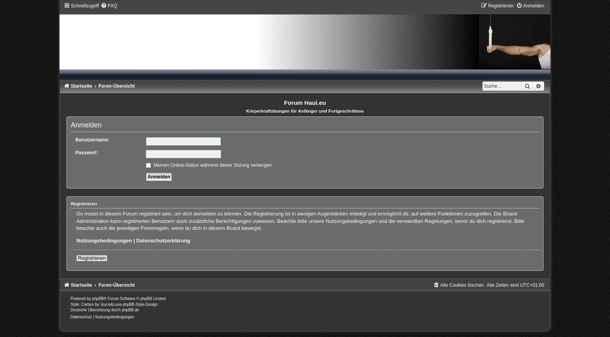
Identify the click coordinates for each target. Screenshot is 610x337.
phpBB (98, 298)
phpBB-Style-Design (140, 304)
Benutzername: (92, 140)
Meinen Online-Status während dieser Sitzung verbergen (209, 165)
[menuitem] (109, 6)
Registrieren (91, 258)
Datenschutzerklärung (163, 240)
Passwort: (86, 152)
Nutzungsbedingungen (104, 240)
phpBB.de (130, 310)
